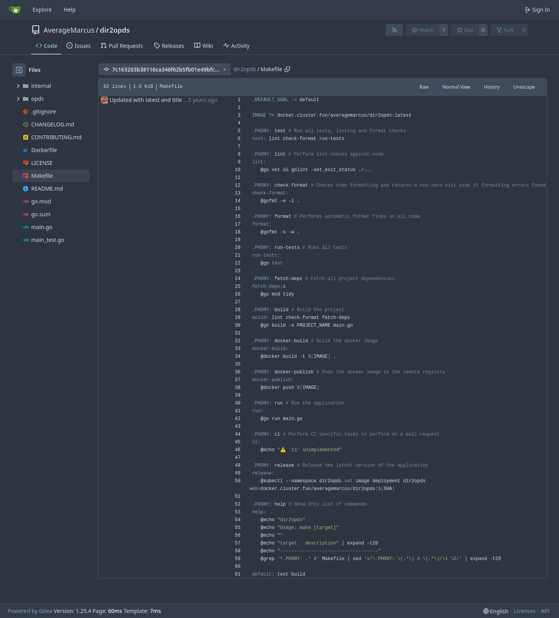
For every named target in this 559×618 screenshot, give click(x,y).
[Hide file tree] (19, 70)
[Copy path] (287, 69)
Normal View (456, 87)
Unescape (524, 87)
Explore (42, 9)
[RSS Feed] (394, 30)
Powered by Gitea (30, 610)
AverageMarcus (68, 30)
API (545, 610)
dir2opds (115, 30)
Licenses (525, 610)
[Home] (15, 10)
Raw (424, 87)
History (492, 87)
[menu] (496, 611)
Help (70, 9)
